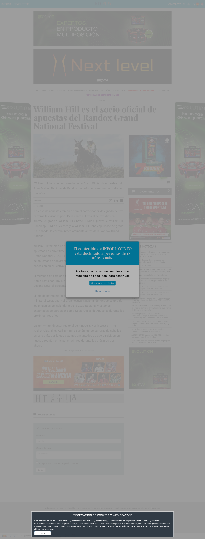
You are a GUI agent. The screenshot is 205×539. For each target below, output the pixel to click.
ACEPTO (42, 533)
